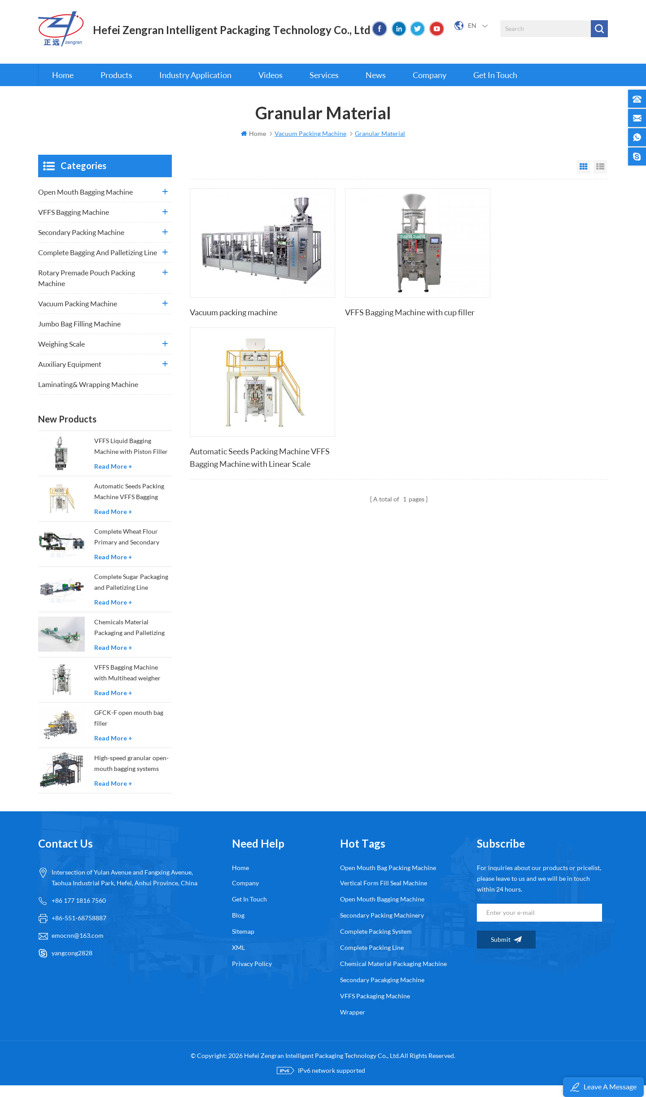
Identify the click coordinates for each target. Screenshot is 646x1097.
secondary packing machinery (382, 927)
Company (429, 85)
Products (116, 85)
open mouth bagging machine (382, 910)
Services (324, 85)
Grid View (583, 178)
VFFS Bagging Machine (73, 223)
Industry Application (195, 85)
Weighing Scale (61, 355)
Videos (270, 85)
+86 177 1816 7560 (79, 912)
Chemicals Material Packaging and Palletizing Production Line (129, 640)
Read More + (113, 478)
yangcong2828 (72, 964)
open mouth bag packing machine (388, 879)
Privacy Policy (252, 975)
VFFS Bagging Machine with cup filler (394, 312)
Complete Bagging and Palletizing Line (97, 264)
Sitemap (243, 943)
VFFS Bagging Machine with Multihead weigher (127, 684)
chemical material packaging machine (393, 975)
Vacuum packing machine (233, 312)
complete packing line (372, 959)
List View (600, 178)
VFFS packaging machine (375, 1007)
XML (238, 959)
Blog (238, 927)
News (376, 85)
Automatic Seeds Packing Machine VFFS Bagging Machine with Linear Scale (529, 319)
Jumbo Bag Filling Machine (79, 335)
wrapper (352, 1023)
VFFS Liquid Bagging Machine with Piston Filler (131, 457)
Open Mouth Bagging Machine (85, 203)
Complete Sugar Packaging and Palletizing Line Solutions (131, 594)
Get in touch (495, 85)
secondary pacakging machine (382, 991)
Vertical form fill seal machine (383, 894)
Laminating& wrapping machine (88, 396)
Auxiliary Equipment (69, 375)
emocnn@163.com (78, 947)
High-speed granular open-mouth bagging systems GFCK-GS (131, 776)
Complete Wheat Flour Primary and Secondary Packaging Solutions (126, 549)
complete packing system (376, 943)
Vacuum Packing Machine (77, 315)
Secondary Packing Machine (81, 243)
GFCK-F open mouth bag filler (128, 729)
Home (63, 85)
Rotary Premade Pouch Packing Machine (86, 289)
